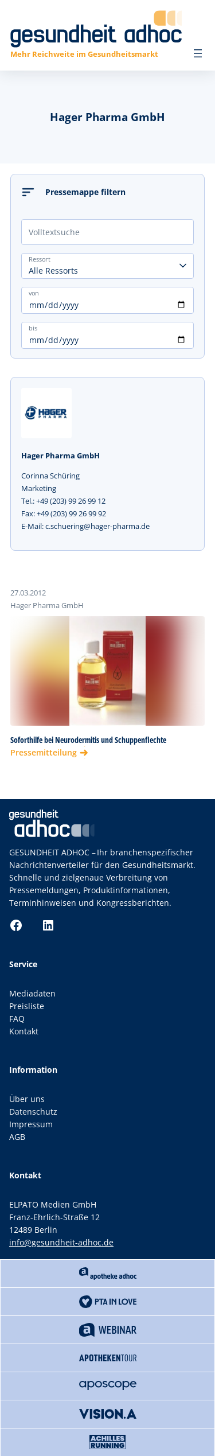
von (34, 293)
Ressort (39, 259)
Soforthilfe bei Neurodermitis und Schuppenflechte (88, 739)
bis (33, 328)
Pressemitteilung (43, 752)
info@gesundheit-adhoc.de (61, 1242)
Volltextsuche (54, 232)
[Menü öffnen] (198, 53)
